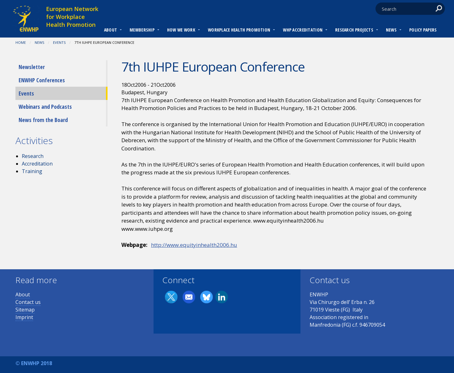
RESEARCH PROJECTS (354, 30)
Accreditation (37, 163)
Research (33, 156)
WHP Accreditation (303, 30)
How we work (181, 30)
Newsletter (32, 67)
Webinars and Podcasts (45, 106)
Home (20, 42)
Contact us (28, 302)
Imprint (24, 317)
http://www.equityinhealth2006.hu (194, 244)
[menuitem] (110, 31)
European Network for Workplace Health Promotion (72, 16)
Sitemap (25, 309)
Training (32, 171)
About (110, 30)
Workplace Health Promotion (239, 30)
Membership (142, 30)
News (391, 30)
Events (59, 42)
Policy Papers (423, 30)
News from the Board (43, 120)
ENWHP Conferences (42, 80)
